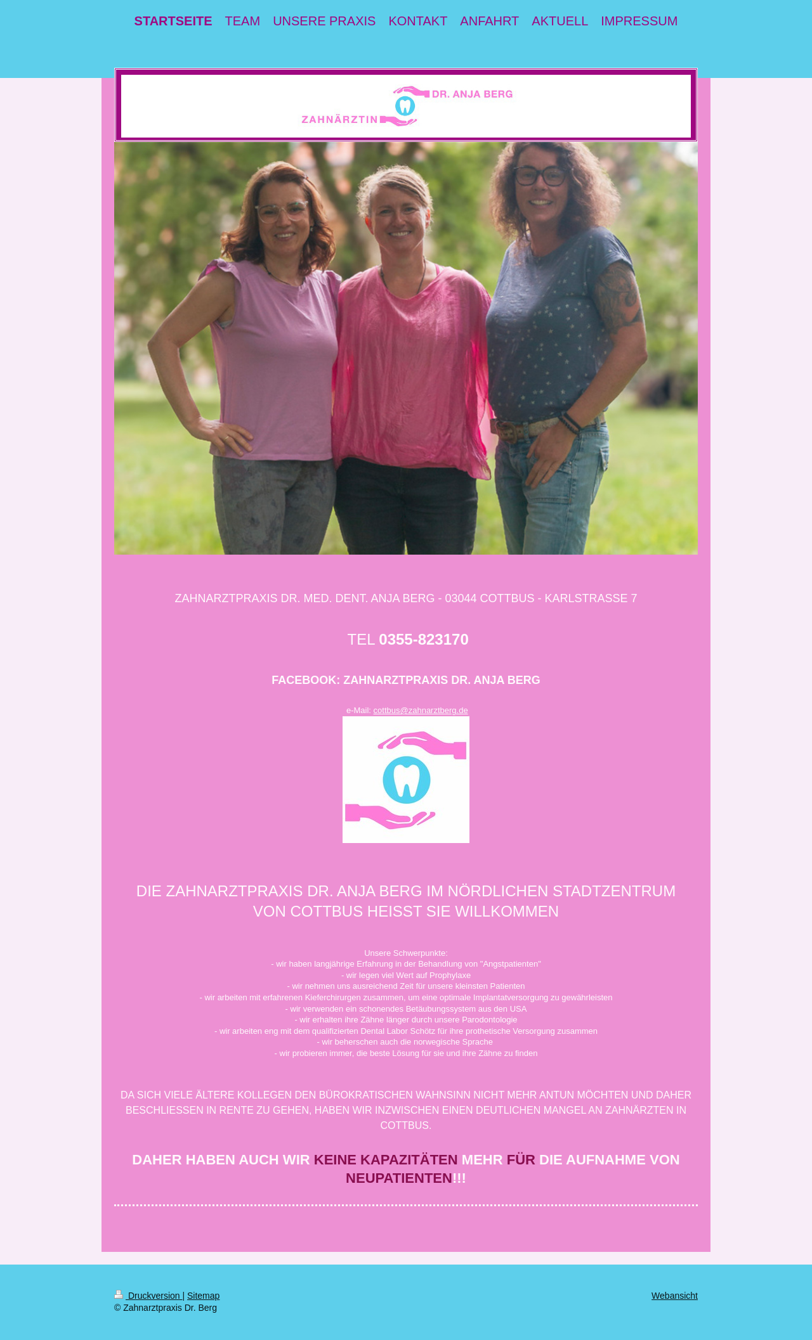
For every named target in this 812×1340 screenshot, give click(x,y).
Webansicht (675, 1296)
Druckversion (148, 1296)
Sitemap (203, 1296)
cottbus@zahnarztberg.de (421, 710)
